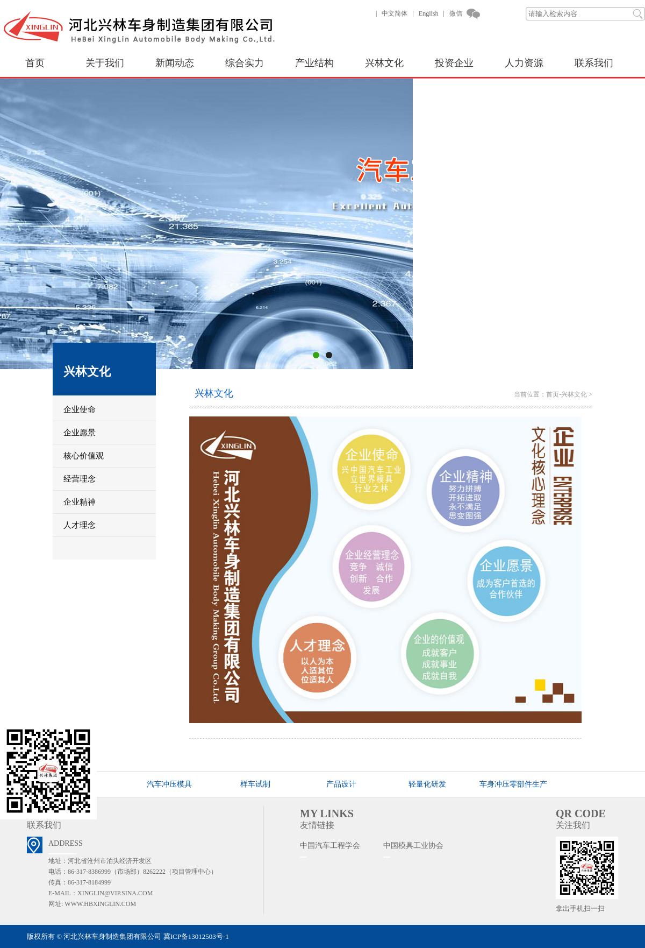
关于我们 (104, 63)
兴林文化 (384, 63)
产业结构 (314, 63)
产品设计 (341, 784)
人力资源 (524, 63)
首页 (35, 63)
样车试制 (255, 784)
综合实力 (244, 63)
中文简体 (394, 13)
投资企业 (454, 63)
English (429, 13)
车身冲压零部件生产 (513, 784)
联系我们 (594, 63)
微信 (455, 13)
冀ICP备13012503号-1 (196, 936)
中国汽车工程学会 (330, 845)
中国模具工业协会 (413, 845)
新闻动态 (174, 63)
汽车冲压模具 (169, 784)
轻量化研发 (427, 784)
